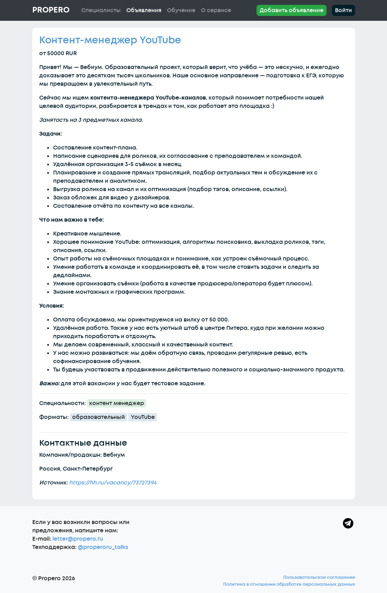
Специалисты (101, 10)
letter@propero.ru (77, 539)
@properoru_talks (103, 547)
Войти (343, 10)
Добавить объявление (291, 10)
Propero (50, 10)
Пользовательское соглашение (319, 577)
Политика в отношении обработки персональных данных (289, 584)
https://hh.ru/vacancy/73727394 (113, 483)
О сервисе (216, 10)
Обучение (181, 10)
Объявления (143, 10)
